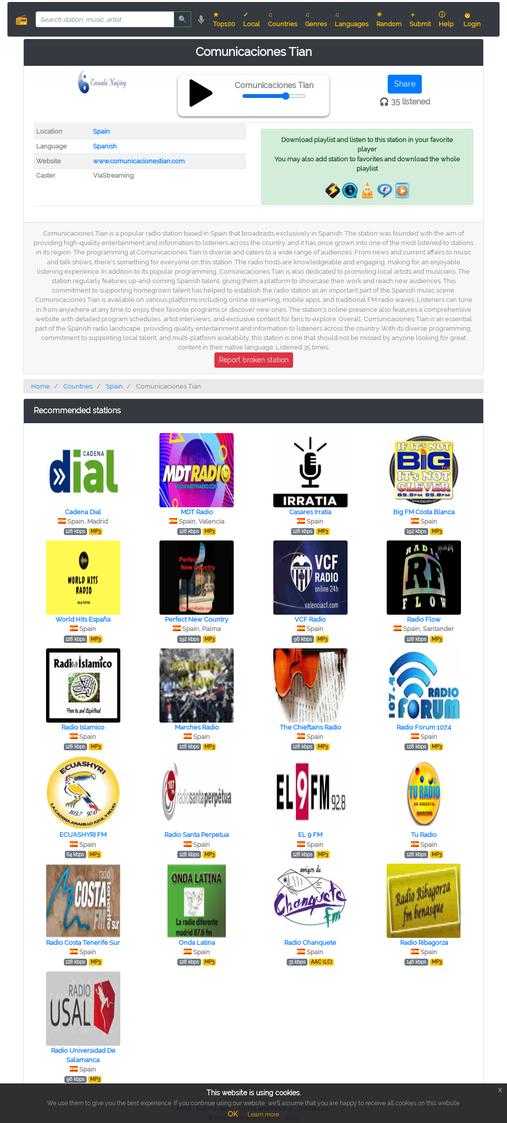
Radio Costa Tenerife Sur (83, 942)
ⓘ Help (446, 19)
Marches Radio (197, 727)
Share (404, 84)
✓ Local (251, 19)
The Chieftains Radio (310, 727)
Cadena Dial (83, 512)
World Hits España (82, 619)
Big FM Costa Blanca (424, 512)
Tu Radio (424, 834)
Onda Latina (197, 942)
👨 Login (472, 19)
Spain (101, 131)
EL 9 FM (310, 834)
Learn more (263, 1114)
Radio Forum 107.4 (424, 727)
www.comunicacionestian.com (139, 161)
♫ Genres (316, 19)
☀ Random (389, 19)
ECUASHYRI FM (82, 834)
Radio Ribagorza (424, 942)
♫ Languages (351, 19)
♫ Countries (282, 19)
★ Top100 (224, 19)
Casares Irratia (310, 512)
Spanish (105, 146)
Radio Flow (424, 619)
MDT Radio (197, 512)
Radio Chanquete (310, 942)
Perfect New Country (196, 619)
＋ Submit (420, 19)
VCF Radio (310, 619)
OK (233, 1114)
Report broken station (254, 360)
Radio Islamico (82, 727)
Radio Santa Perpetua (196, 834)
